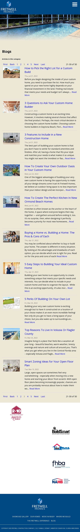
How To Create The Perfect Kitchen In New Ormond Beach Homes (51, 199)
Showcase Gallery (20, 516)
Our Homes (35, 516)
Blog (53, 521)
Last (43, 64)
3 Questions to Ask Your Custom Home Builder (49, 105)
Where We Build (63, 516)
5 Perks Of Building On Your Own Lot (47, 299)
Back (12, 64)
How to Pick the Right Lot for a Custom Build (48, 70)
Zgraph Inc (61, 528)
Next (36, 64)
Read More (68, 126)
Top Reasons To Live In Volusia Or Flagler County (50, 332)
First (5, 64)
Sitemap (47, 528)
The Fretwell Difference (38, 521)
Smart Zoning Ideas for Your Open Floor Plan (49, 363)
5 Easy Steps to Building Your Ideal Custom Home (51, 266)
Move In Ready (48, 516)
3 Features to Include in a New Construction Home (43, 136)
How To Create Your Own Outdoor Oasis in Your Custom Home (50, 168)
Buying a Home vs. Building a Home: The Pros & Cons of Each (49, 234)
